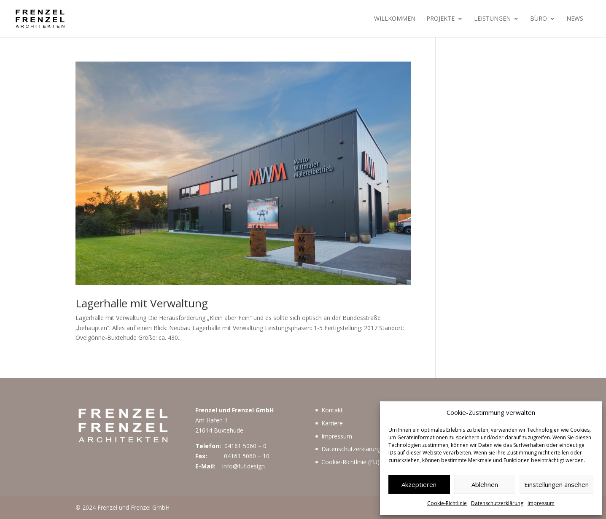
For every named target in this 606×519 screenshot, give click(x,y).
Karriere (332, 423)
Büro (538, 19)
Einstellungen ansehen (556, 484)
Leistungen (492, 19)
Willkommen (394, 19)
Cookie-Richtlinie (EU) (350, 462)
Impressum (541, 503)
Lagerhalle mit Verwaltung (141, 303)
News (574, 19)
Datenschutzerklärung (497, 503)
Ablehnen (484, 484)
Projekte (440, 19)
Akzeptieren (418, 484)
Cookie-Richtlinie (447, 503)
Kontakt (332, 410)
